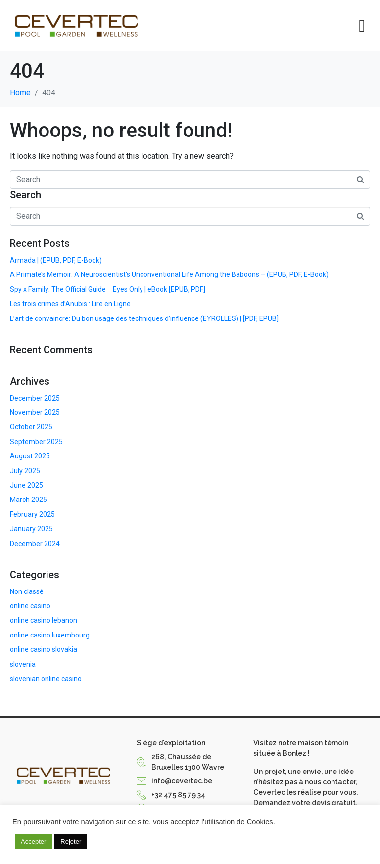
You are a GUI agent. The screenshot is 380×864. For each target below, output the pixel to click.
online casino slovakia (43, 649)
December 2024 (35, 543)
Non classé (27, 591)
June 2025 (26, 485)
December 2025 (35, 398)
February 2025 (32, 514)
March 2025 (28, 499)
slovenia (23, 664)
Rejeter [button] (70, 841)
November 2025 (35, 412)
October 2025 (31, 427)
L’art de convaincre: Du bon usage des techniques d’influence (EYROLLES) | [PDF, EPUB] (144, 318)
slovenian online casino (46, 678)
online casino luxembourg (50, 635)
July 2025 (25, 471)
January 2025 (31, 529)
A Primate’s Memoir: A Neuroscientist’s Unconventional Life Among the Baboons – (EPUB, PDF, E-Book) (169, 274)
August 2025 (30, 456)
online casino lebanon (43, 620)
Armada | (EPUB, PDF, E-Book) (56, 260)
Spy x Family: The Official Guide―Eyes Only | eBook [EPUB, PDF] (107, 289)
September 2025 (36, 442)
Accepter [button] (33, 841)
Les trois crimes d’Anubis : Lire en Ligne (70, 304)
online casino (30, 606)
